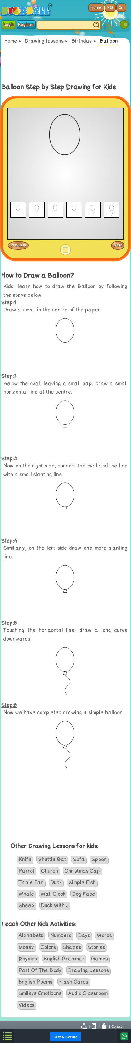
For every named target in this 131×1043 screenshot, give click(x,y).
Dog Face (83, 894)
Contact (117, 1026)
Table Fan (31, 882)
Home (10, 41)
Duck (56, 882)
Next (118, 245)
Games (99, 959)
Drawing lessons (44, 41)
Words (104, 935)
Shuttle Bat (52, 859)
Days (84, 935)
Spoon (99, 859)
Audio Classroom (88, 993)
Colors (48, 947)
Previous (18, 245)
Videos (27, 1005)
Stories (96, 947)
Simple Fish (82, 882)
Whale (26, 894)
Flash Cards (73, 982)
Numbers (60, 935)
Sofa (79, 859)
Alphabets (31, 935)
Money (26, 947)
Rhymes (28, 959)
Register (26, 24)
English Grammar (64, 959)
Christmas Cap (82, 871)
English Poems (35, 982)
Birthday (81, 41)
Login (8, 24)
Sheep (26, 906)
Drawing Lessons (88, 970)
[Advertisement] (65, 63)
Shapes (72, 947)
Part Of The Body (40, 970)
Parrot (27, 871)
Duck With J (55, 906)
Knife (25, 859)
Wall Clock (53, 894)
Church (49, 871)
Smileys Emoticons (40, 993)
